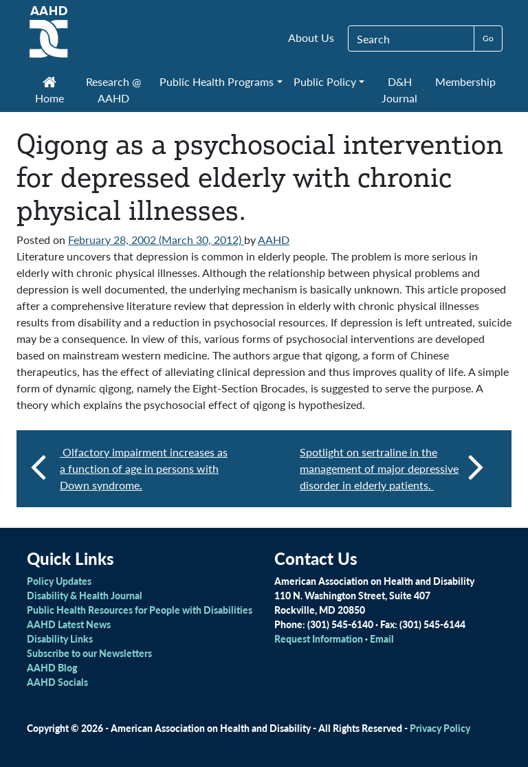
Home (49, 91)
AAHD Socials (57, 682)
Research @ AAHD (113, 90)
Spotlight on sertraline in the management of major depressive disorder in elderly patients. (392, 468)
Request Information (318, 638)
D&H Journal (399, 90)
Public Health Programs (217, 81)
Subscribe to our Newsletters (89, 653)
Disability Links (60, 638)
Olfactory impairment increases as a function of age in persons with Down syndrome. (144, 468)
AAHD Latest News (69, 624)
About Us (311, 37)
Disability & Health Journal (84, 595)
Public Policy (325, 81)
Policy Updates (59, 581)
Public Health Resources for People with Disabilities (139, 609)
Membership (465, 81)
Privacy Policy (440, 728)
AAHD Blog (52, 667)
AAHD (273, 239)
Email (382, 638)
